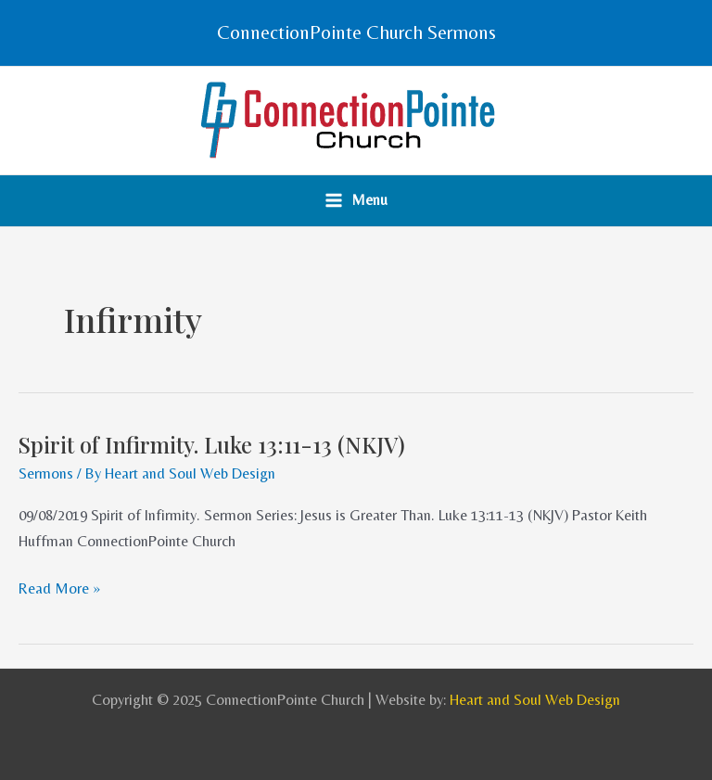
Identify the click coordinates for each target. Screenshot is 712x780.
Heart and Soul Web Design (535, 700)
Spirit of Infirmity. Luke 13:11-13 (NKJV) (212, 444)
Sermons (46, 473)
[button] (356, 33)
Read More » (59, 588)
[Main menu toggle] (355, 200)
